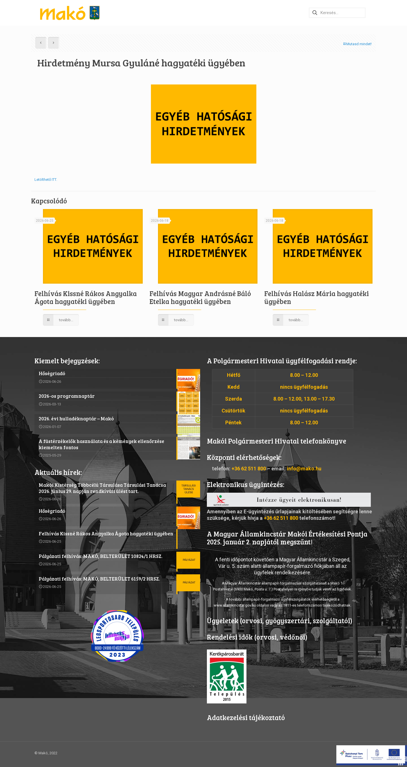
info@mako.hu (304, 469)
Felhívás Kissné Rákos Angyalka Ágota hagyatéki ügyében (85, 297)
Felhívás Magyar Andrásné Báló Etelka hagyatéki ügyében (200, 297)
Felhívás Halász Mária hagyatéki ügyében (316, 297)
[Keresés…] (337, 13)
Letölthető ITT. (45, 179)
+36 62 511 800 (248, 469)
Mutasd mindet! (357, 44)
